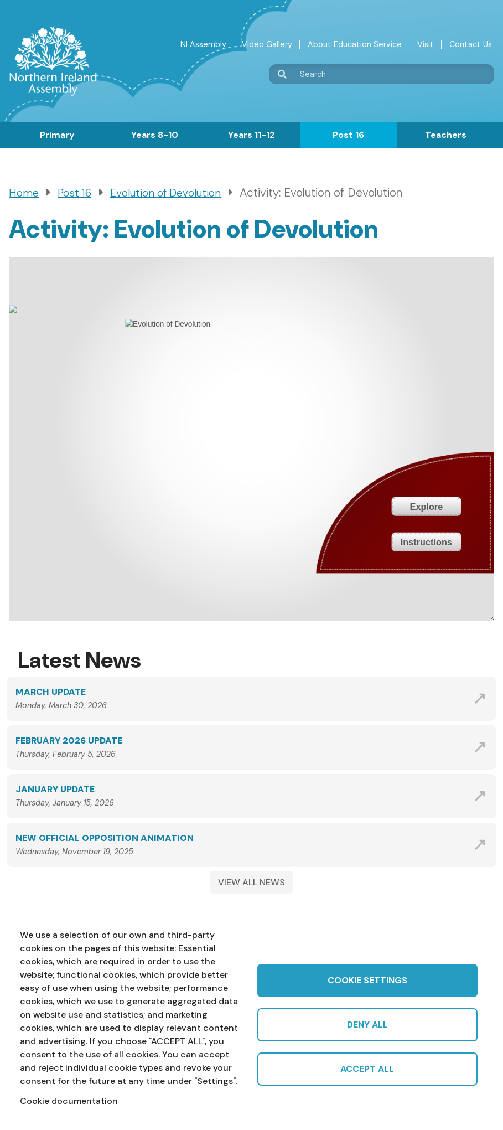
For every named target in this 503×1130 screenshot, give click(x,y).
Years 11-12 (251, 135)
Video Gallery (267, 44)
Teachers (445, 135)
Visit (425, 44)
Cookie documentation (69, 1101)
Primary (57, 135)
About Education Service (355, 44)
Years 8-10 (154, 135)
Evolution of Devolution (165, 193)
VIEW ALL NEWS (251, 882)
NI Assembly (203, 44)
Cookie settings (367, 980)
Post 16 (348, 135)
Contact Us (470, 44)
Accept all (367, 1069)
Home (24, 193)
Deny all (367, 1024)
